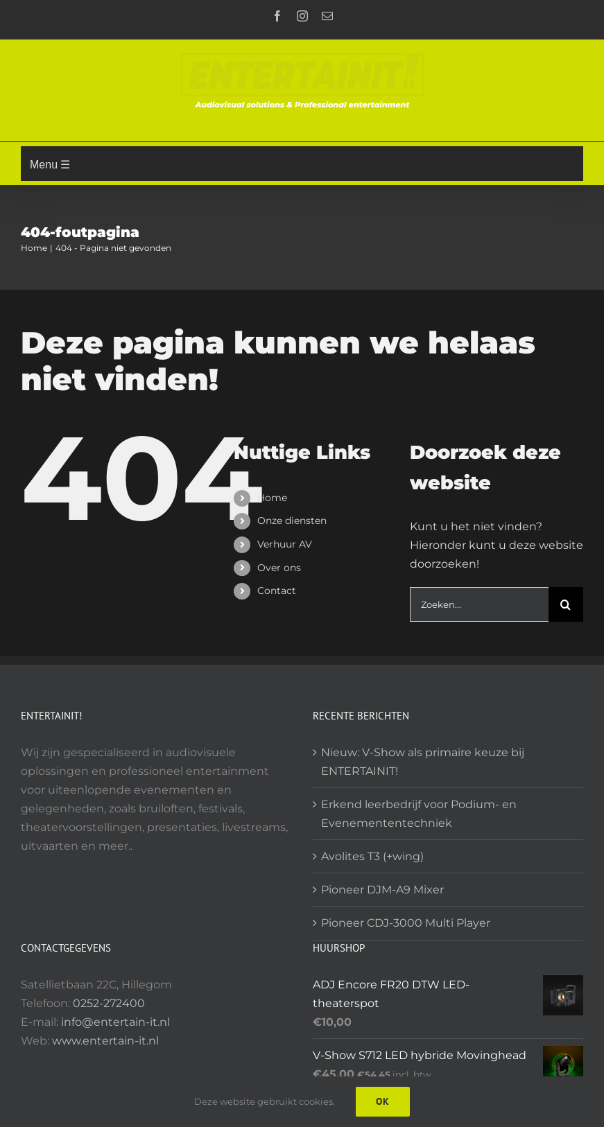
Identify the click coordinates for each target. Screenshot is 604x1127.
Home (272, 497)
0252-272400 (109, 1003)
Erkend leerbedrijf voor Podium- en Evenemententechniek (419, 814)
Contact (276, 590)
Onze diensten (292, 520)
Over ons (279, 567)
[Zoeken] (566, 604)
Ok (383, 1101)
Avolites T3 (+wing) (372, 856)
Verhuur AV (284, 544)
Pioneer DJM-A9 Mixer (382, 889)
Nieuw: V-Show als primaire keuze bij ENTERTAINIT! (422, 762)
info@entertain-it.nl (115, 1022)
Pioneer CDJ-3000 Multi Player (405, 922)
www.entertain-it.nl (105, 1040)
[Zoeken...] (479, 604)
